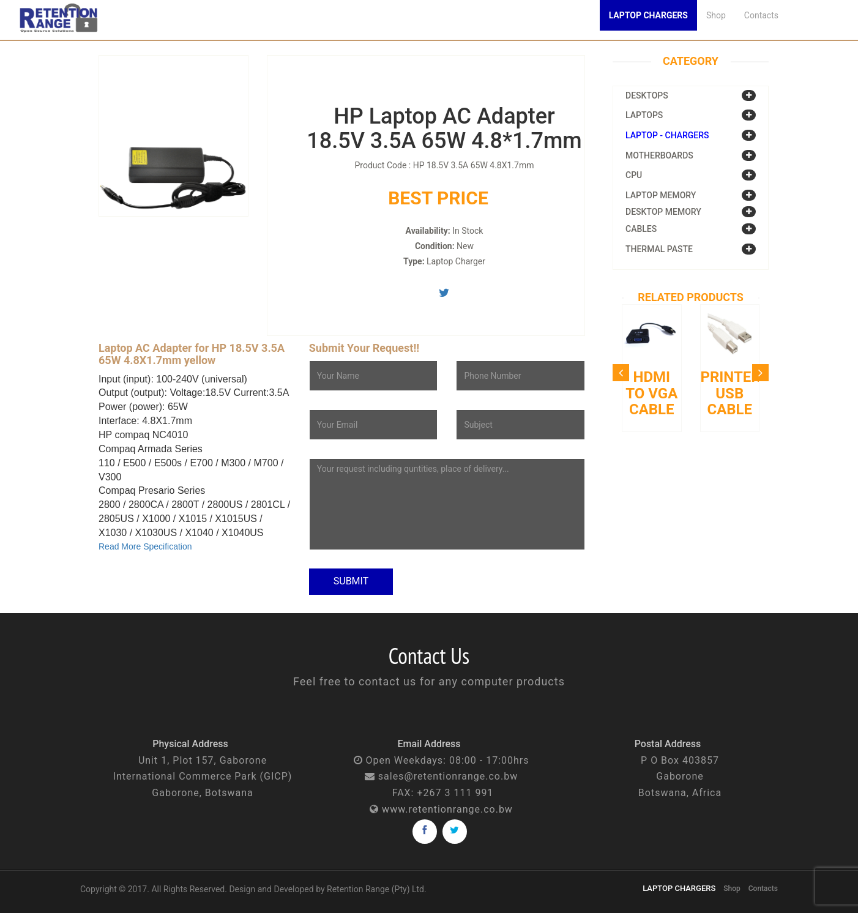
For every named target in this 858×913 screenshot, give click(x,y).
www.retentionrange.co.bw (447, 809)
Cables (641, 229)
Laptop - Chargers (667, 135)
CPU (633, 175)
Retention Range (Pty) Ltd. (377, 889)
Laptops (644, 115)
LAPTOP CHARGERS (679, 888)
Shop (716, 15)
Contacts (761, 15)
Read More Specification (145, 546)
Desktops (646, 95)
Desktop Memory (663, 212)
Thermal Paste (659, 249)
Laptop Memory (660, 195)
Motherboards (659, 155)
